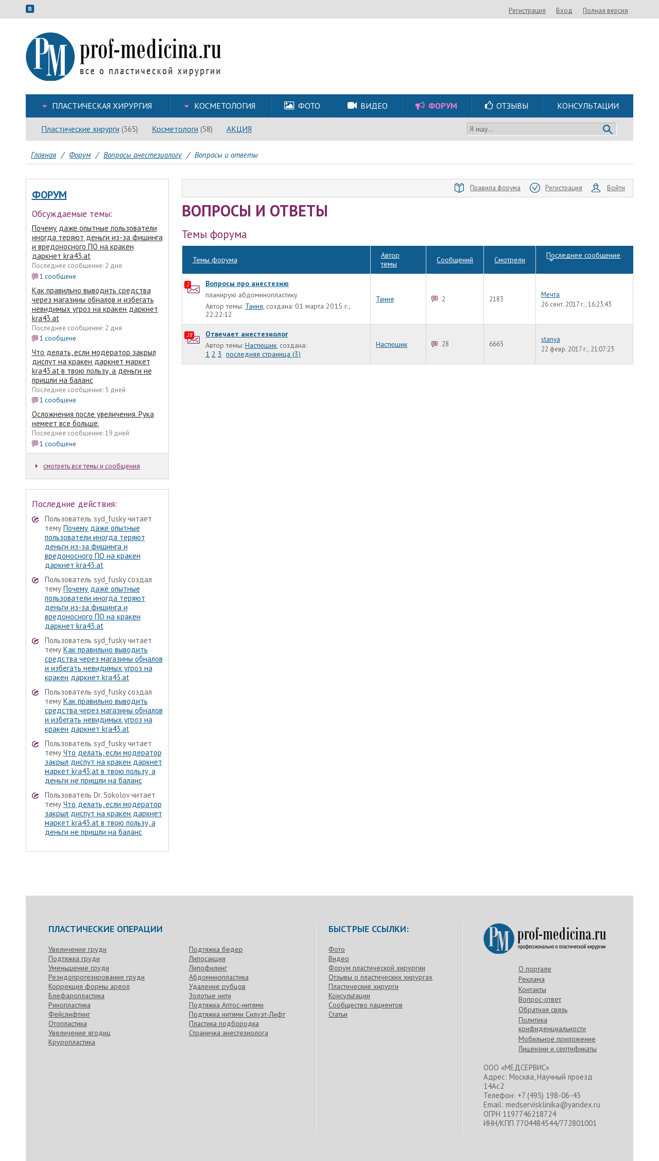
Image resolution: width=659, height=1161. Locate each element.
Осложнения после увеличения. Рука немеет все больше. (93, 418)
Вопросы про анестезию (247, 265)
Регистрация (582, 10)
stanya (550, 321)
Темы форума (215, 241)
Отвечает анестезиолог (246, 316)
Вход (620, 10)
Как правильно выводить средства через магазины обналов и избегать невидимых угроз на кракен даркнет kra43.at (95, 304)
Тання (254, 287)
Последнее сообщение (583, 237)
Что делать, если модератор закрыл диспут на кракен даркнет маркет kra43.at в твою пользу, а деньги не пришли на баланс (94, 366)
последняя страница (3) (263, 335)
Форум (49, 194)
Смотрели (509, 241)
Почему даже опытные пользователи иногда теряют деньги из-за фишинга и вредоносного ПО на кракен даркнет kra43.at (97, 242)
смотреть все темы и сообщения (88, 466)
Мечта (550, 276)
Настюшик (260, 326)
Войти (608, 188)
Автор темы (390, 241)
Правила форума (488, 188)
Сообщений (455, 241)
